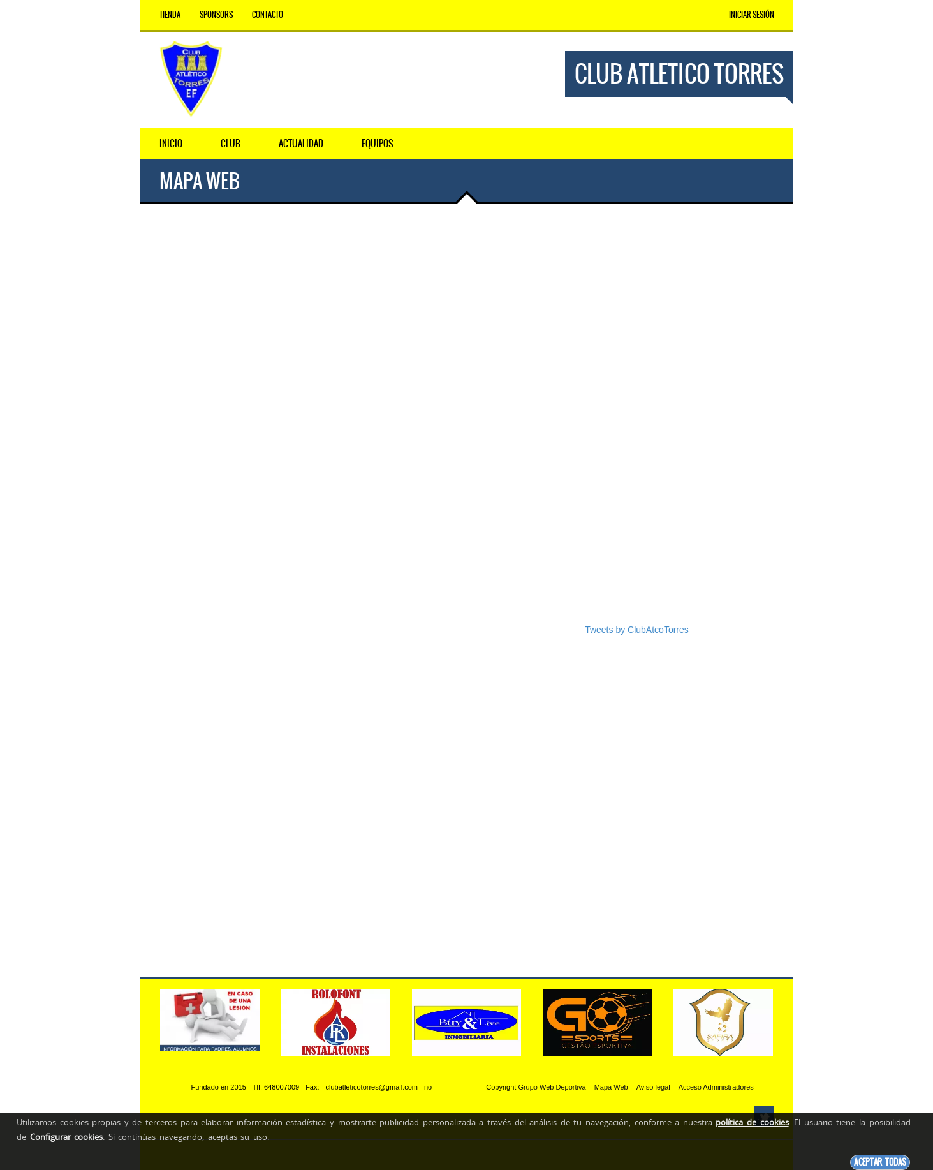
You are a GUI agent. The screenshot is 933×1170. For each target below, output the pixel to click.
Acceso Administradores (716, 1087)
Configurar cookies (66, 1137)
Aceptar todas (880, 1162)
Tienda (169, 14)
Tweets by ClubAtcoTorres (637, 630)
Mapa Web (611, 1087)
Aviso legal (653, 1087)
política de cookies (752, 1122)
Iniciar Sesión (751, 14)
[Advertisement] (679, 423)
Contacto (267, 14)
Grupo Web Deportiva (551, 1087)
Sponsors (216, 14)
